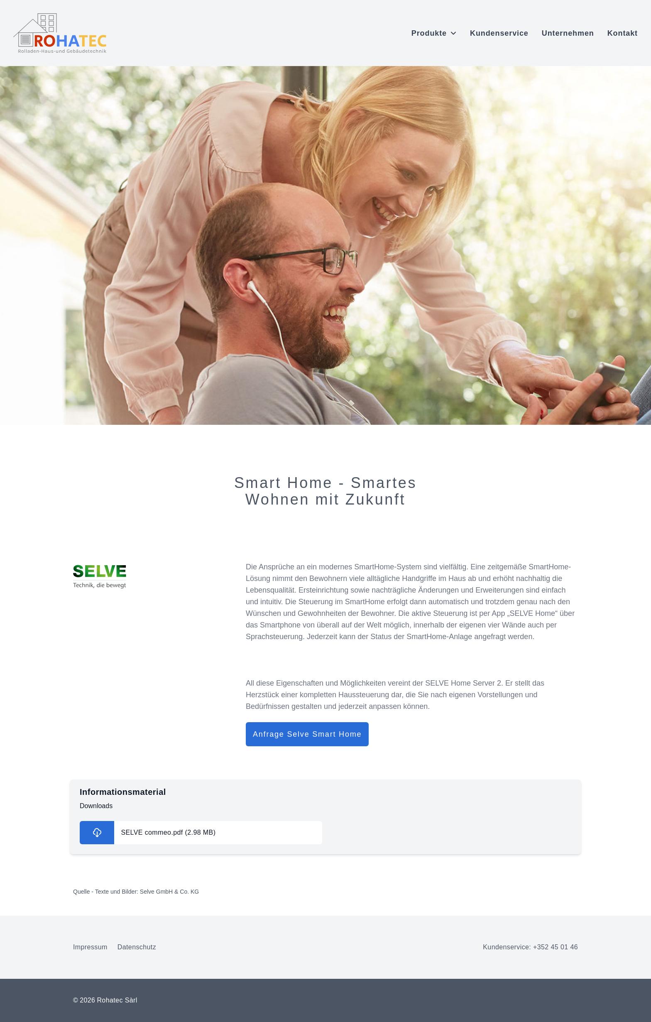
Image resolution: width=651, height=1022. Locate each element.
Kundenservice (499, 33)
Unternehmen (568, 33)
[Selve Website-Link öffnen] (152, 576)
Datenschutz (136, 947)
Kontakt (622, 33)
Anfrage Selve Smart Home (307, 734)
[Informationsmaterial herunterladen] (201, 832)
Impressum (90, 947)
